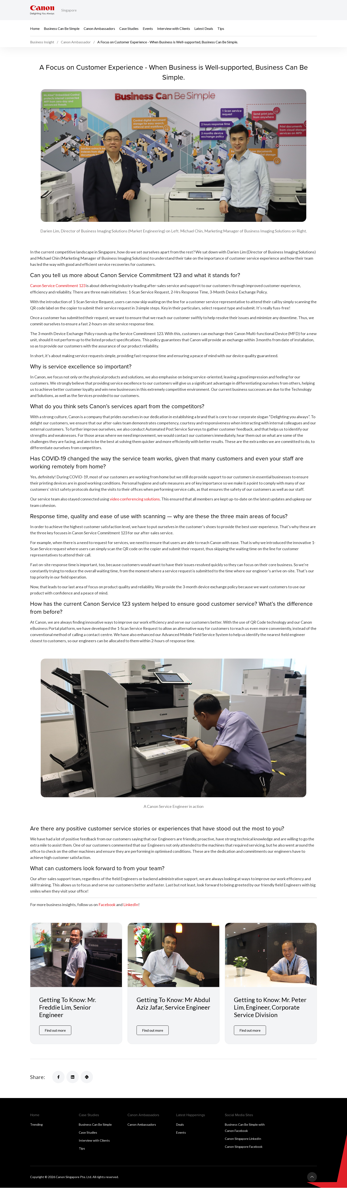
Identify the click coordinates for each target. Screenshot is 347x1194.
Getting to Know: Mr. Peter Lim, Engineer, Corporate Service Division (270, 1013)
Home (35, 28)
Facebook (107, 910)
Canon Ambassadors (99, 28)
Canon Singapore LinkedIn (243, 1145)
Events (148, 28)
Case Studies (129, 28)
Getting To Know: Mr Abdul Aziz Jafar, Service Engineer (169, 1013)
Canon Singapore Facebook (243, 1153)
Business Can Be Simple (61, 28)
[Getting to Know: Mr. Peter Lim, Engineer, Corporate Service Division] (271, 961)
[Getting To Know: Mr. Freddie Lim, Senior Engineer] (76, 961)
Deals (180, 1131)
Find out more (55, 1036)
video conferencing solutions (135, 505)
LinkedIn (131, 910)
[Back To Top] (312, 1183)
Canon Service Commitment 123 (57, 292)
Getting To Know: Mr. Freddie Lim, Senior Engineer (68, 1013)
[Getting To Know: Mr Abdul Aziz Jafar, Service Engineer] (173, 961)
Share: (37, 1083)
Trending (36, 1131)
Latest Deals (203, 28)
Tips (220, 28)
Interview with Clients (173, 28)
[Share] (58, 1083)
